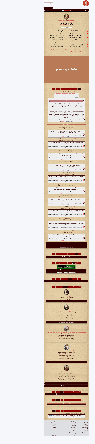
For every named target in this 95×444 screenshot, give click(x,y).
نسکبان (55, 435)
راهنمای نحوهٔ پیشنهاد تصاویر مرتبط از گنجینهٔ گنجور (47, 272)
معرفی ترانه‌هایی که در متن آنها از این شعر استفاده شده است (47, 394)
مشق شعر (51, 89)
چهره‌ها (37, 424)
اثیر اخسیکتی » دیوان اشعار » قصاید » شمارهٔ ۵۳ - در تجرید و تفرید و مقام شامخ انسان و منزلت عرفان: (47, 332)
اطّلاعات (60, 89)
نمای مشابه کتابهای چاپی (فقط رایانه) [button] (47, 247)
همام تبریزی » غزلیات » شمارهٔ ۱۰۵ (47, 372)
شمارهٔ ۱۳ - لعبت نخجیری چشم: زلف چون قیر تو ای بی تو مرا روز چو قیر (45, 49)
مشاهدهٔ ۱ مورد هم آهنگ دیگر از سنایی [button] (47, 322)
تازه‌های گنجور (66, 432)
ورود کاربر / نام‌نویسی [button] (47, 10)
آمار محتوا (36, 427)
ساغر (56, 424)
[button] (69, 10)
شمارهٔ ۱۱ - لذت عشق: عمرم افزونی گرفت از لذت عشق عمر (53, 51)
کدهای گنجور (54, 421)
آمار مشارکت (36, 429)
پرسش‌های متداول (35, 422)
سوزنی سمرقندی (52, 20)
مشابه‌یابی (67, 430)
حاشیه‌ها (34, 89)
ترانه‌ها (43, 89)
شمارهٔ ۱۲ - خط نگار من (47, 22)
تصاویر (54, 89)
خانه (68, 421)
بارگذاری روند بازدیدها (47, 403)
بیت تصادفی (66, 422)
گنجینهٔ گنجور (54, 427)
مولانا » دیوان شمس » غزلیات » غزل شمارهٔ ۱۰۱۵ (47, 351)
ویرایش (43, 121)
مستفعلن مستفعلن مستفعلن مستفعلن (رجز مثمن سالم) (46, 93)
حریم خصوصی (36, 435)
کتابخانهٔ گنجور (54, 425)
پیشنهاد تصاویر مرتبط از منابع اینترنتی (47, 270)
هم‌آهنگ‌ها (46, 89)
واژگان (57, 89)
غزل (45, 94)
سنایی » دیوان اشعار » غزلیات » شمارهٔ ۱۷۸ (47, 311)
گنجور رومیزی (54, 422)
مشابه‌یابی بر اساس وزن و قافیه (47, 386)
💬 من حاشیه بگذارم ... (42, 413)
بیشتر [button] (47, 383)
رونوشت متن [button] (47, 242)
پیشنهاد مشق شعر (47, 281)
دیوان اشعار (46, 20)
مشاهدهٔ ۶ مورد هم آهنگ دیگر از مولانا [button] (47, 362)
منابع (37, 432)
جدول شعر (67, 424)
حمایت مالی (36, 425)
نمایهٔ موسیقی (66, 427)
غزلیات (41, 20)
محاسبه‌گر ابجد (54, 429)
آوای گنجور (55, 430)
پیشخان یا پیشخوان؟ (53, 433)
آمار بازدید (36, 430)
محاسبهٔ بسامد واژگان (47, 256)
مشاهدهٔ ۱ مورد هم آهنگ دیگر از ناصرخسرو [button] (47, 301)
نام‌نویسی (50, 415)
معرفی (37, 421)
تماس (37, 433)
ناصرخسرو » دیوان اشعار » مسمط (47, 296)
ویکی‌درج (45, 96)
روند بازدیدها (39, 89)
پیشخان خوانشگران (53, 432)
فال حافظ (67, 425)
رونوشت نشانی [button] (47, 245)
